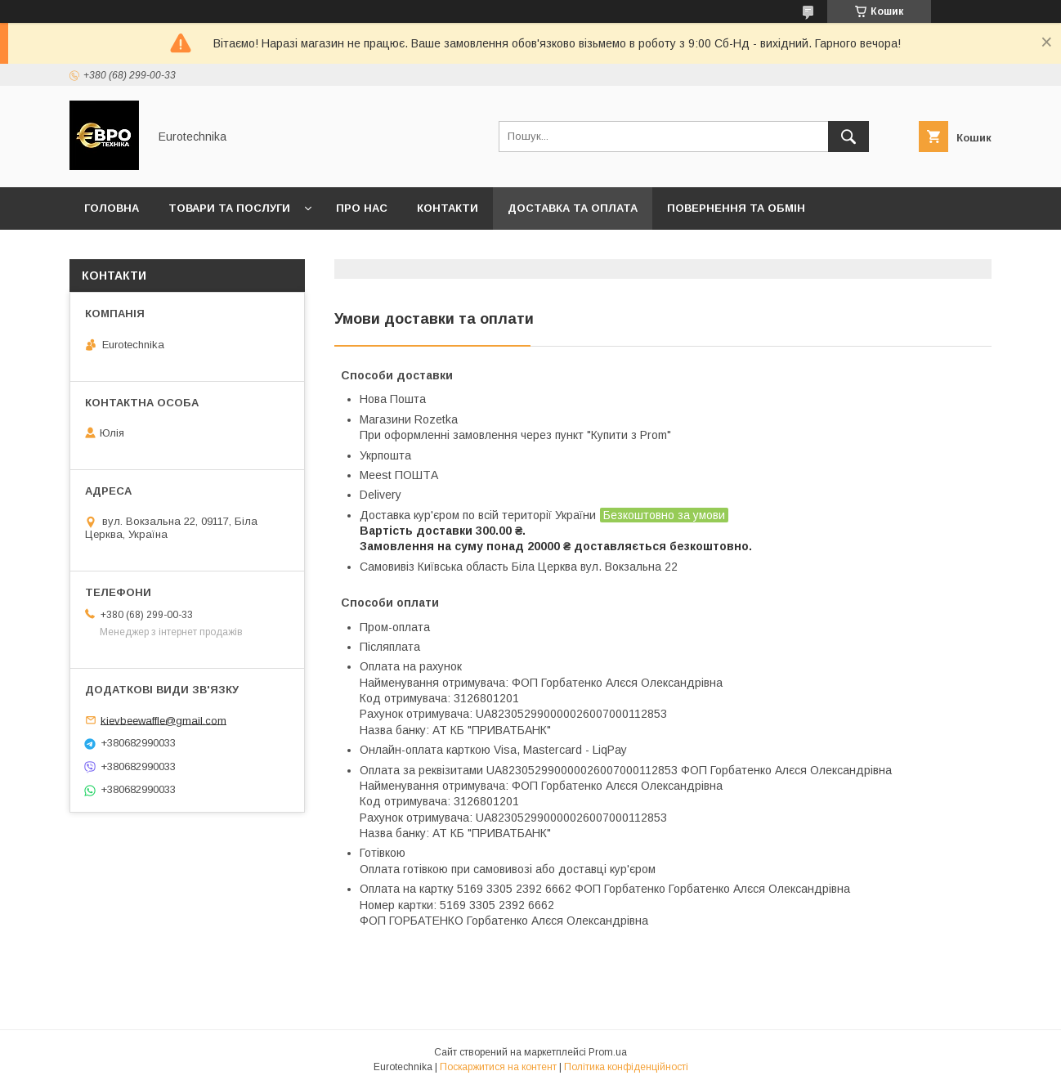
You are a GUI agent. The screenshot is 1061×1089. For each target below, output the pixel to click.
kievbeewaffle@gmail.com (163, 720)
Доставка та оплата (573, 208)
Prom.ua (608, 1052)
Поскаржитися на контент (498, 1067)
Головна (111, 208)
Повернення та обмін (736, 208)
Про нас (361, 208)
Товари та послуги (229, 208)
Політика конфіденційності (626, 1067)
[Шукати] (848, 136)
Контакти (447, 208)
